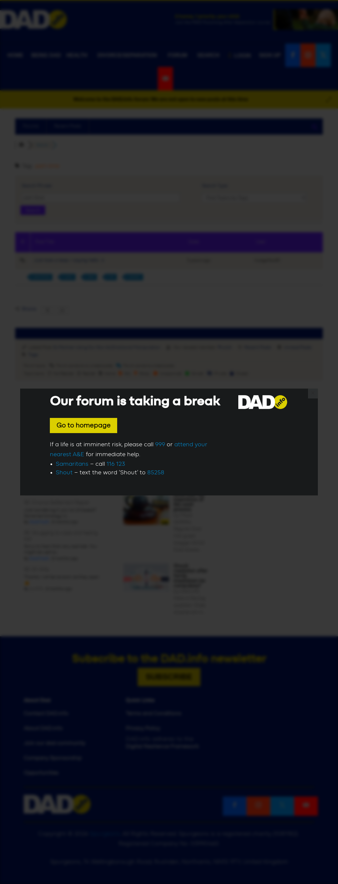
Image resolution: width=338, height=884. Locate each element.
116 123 (116, 464)
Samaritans (72, 464)
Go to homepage (83, 425)
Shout (64, 473)
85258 (155, 473)
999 (160, 445)
